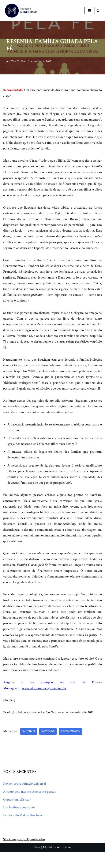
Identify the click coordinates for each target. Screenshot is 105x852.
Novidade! (48, 731)
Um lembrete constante (19, 807)
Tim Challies (18, 61)
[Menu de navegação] (89, 10)
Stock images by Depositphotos (24, 839)
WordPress (64, 847)
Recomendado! (70, 731)
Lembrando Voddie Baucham (22, 815)
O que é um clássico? (17, 799)
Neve (36, 847)
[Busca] (98, 10)
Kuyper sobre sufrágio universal (24, 783)
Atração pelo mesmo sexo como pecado (29, 791)
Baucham (28, 731)
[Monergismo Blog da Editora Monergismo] (21, 10)
